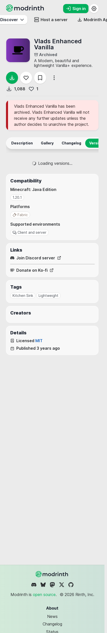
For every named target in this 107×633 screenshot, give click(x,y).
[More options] (54, 78)
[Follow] (26, 78)
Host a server (51, 19)
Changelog (52, 624)
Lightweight (48, 295)
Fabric (20, 215)
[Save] (40, 78)
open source (44, 594)
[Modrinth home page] (25, 10)
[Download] (12, 78)
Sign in (76, 8)
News (52, 616)
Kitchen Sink (23, 295)
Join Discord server (35, 258)
